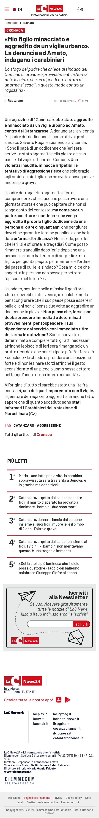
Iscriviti (81, 623)
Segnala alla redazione (37, 797)
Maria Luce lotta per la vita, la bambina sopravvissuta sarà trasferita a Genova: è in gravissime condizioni (52, 480)
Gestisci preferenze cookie (42, 802)
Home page (11, 22)
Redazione (14, 797)
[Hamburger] (7, 9)
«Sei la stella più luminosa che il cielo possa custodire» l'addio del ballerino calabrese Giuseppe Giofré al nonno (49, 568)
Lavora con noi (70, 802)
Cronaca (29, 22)
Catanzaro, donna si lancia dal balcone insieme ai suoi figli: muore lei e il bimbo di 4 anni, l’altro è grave (51, 524)
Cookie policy (74, 797)
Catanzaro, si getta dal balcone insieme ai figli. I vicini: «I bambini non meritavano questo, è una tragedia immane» (53, 546)
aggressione (49, 425)
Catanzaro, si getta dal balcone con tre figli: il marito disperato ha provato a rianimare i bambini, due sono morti (50, 502)
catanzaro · (25, 425)
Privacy (58, 797)
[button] (89, 25)
